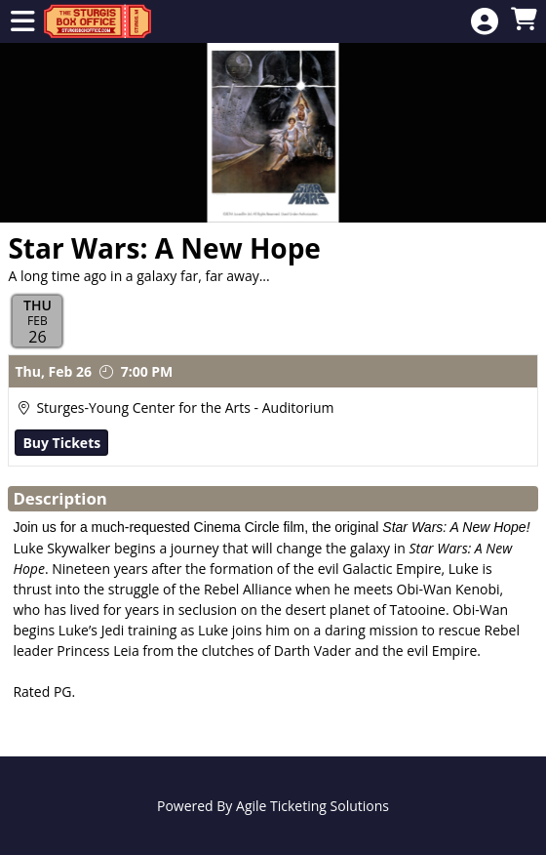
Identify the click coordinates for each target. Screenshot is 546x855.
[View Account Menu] (484, 22)
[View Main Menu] (22, 22)
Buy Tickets (61, 442)
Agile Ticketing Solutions (312, 805)
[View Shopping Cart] (523, 20)
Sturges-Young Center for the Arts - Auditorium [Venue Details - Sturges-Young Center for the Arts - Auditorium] (184, 407)
